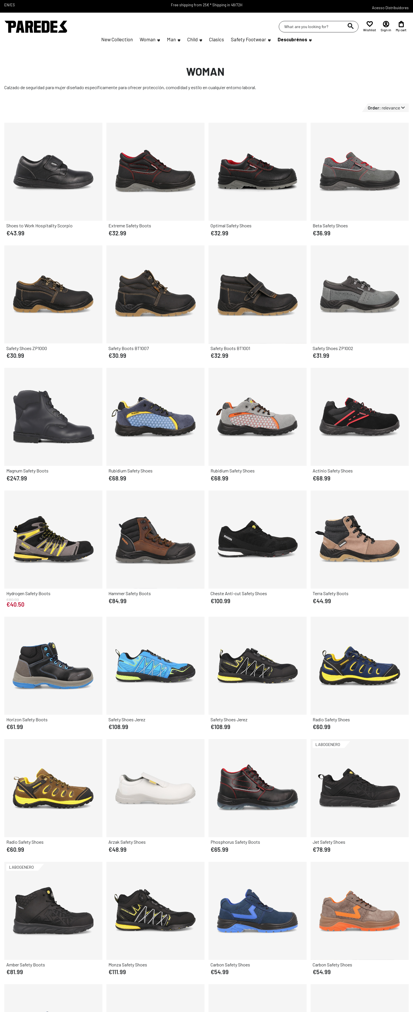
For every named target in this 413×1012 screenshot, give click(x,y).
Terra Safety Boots (330, 593)
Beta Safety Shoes (330, 225)
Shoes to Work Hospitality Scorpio (39, 225)
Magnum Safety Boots (27, 470)
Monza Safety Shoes (127, 964)
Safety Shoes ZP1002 (333, 348)
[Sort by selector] (388, 107)
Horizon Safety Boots (27, 719)
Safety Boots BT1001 (230, 348)
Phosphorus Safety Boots (235, 842)
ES (12, 5)
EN (6, 5)
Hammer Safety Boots (129, 593)
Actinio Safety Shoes (333, 470)
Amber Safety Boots (25, 964)
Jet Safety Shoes (329, 842)
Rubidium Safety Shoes (130, 470)
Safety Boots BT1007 (128, 348)
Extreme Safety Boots (129, 225)
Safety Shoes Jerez (126, 719)
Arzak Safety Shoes (127, 842)
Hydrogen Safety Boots (28, 593)
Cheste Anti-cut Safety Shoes (239, 593)
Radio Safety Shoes (331, 719)
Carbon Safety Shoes (230, 964)
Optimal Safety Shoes (231, 225)
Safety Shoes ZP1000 (26, 348)
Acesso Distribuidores (390, 7)
